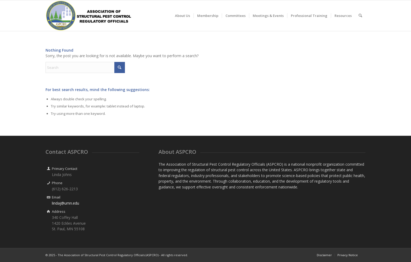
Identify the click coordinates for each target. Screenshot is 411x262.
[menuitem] (182, 15)
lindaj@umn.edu (65, 203)
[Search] (360, 15)
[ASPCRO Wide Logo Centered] (89, 15)
